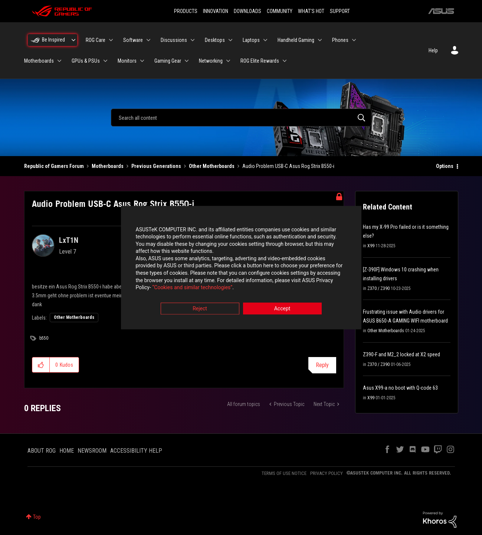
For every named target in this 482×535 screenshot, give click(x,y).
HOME (66, 450)
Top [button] (37, 517)
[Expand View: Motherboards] (59, 61)
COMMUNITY (279, 11)
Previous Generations (156, 166)
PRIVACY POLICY (326, 473)
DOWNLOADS (247, 11)
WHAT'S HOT (311, 11)
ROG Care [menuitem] (95, 40)
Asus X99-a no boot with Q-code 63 (400, 388)
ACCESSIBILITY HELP (136, 450)
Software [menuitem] (133, 40)
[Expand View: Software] (148, 40)
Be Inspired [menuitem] (53, 40)
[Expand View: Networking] (228, 61)
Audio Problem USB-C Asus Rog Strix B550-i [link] (288, 166)
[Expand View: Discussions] (192, 40)
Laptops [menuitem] (251, 40)
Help (433, 50)
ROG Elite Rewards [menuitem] (259, 61)
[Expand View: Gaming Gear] (186, 61)
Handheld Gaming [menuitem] (296, 40)
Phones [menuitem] (340, 40)
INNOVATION (215, 11)
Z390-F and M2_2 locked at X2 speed (401, 354)
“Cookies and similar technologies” (192, 288)
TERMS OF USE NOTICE (284, 473)
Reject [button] (200, 308)
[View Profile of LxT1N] (68, 240)
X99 (370, 245)
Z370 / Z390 (378, 288)
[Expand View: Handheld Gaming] (320, 40)
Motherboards (108, 166)
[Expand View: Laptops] (265, 40)
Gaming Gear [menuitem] (167, 61)
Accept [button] (282, 308)
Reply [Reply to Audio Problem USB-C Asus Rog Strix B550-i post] (322, 365)
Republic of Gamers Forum (54, 166)
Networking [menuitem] (211, 61)
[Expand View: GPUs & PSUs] (105, 61)
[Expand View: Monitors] (142, 61)
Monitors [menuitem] (127, 61)
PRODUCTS (185, 11)
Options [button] (444, 166)
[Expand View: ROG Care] (111, 40)
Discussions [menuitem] (174, 40)
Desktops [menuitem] (215, 40)
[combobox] (241, 117)
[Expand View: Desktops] (230, 40)
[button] (41, 364)
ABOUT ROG (41, 450)
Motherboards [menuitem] (39, 61)
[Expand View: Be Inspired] (73, 40)
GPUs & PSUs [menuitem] (86, 61)
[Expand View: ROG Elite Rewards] (284, 61)
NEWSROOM (92, 450)
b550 (43, 338)
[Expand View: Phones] (354, 40)
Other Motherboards (212, 166)
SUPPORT (340, 11)
